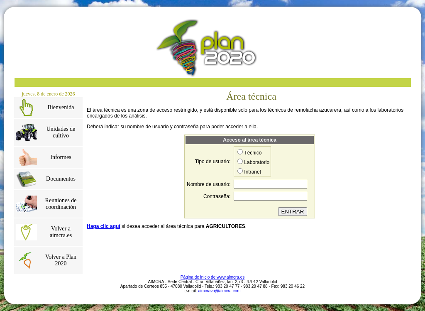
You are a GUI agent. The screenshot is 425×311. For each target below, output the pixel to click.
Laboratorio (256, 162)
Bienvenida (61, 107)
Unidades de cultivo (61, 132)
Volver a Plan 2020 (60, 260)
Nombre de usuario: (208, 184)
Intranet (252, 172)
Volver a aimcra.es (61, 231)
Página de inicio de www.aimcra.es (213, 277)
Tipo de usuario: (213, 161)
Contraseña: (216, 196)
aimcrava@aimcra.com (219, 291)
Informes (60, 157)
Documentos (61, 179)
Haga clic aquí (103, 226)
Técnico (252, 153)
